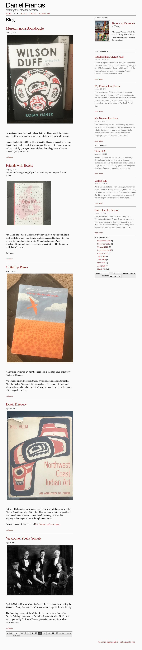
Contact (33, 14)
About (9, 14)
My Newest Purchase (106, 118)
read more (9, 157)
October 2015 (102, 247)
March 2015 (102, 269)
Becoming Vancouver (123, 23)
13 (49, 633)
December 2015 (103, 241)
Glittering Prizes (17, 267)
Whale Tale (101, 180)
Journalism (44, 14)
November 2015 (103, 244)
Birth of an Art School (106, 210)
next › (61, 633)
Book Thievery (16, 404)
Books (24, 14)
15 (57, 633)
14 (53, 633)
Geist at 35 (100, 151)
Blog (16, 14)
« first (9, 633)
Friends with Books (19, 165)
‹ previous (16, 634)
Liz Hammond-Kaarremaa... (47, 524)
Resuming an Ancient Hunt (109, 56)
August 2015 (102, 253)
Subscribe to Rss (127, 642)
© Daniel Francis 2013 (108, 642)
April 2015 (101, 266)
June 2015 (101, 260)
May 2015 (101, 263)
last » (69, 633)
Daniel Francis (25, 5)
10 (36, 633)
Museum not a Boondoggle (25, 28)
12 (44, 633)
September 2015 (104, 250)
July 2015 (101, 256)
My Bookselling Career (107, 86)
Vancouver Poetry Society (23, 538)
